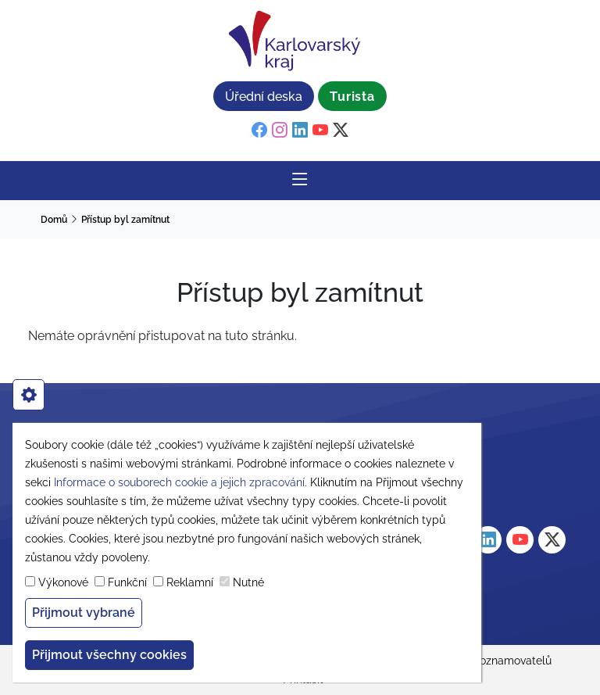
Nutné (248, 582)
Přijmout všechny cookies (109, 654)
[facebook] (259, 130)
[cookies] (28, 394)
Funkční (127, 582)
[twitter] (340, 130)
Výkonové (63, 582)
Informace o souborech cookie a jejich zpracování (179, 482)
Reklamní (189, 582)
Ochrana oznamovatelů (492, 660)
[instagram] (280, 130)
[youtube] (320, 130)
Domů (54, 219)
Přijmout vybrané (83, 612)
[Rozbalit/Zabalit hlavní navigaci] (300, 180)
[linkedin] (300, 130)
